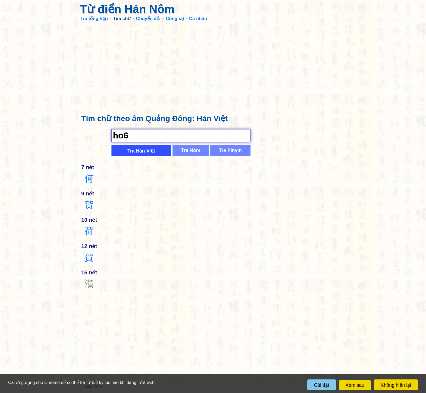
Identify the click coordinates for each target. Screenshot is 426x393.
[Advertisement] (213, 65)
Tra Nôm (190, 150)
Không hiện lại (396, 385)
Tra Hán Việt (141, 151)
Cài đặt (321, 385)
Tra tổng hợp (94, 18)
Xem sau (355, 385)
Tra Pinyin (230, 150)
